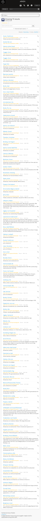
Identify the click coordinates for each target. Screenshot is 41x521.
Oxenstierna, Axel (8, 353)
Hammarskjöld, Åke (8, 286)
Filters (4, 15)
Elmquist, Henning (8, 465)
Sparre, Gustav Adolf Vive (10, 147)
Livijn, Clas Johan (7, 246)
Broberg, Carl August (9, 142)
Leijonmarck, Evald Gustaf (10, 217)
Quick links (31, 5)
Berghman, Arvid (7, 503)
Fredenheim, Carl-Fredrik (10, 418)
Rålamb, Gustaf (7, 131)
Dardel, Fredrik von (8, 240)
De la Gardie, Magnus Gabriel (11, 189)
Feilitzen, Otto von (8, 359)
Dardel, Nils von (7, 42)
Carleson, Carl (7, 327)
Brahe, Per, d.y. (7, 108)
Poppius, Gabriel (7, 402)
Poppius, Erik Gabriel (9, 184)
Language (28, 5)
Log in (36, 5)
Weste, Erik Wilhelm (8, 459)
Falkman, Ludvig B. (8, 234)
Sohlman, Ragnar (8, 482)
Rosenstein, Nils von (8, 377)
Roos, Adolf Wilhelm (8, 227)
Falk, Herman (6, 291)
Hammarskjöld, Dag (8, 371)
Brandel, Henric (7, 258)
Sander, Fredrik (7, 167)
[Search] (24, 9)
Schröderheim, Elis (8, 102)
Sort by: (32, 32)
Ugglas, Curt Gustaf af (9, 211)
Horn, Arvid (6, 252)
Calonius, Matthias (8, 153)
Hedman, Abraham (8, 80)
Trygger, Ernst (7, 52)
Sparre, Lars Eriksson (9, 125)
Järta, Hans (6, 195)
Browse (4, 9)
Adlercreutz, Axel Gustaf (9, 347)
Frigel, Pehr (6, 64)
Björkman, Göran (8, 159)
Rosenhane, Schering (9, 172)
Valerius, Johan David (9, 46)
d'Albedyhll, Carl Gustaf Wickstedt (12, 408)
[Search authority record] (16, 26)
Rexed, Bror (6, 388)
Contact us (3, 514)
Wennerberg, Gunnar (9, 496)
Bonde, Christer (7, 297)
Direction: (21, 32)
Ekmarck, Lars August (9, 365)
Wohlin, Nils (6, 309)
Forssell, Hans (7, 488)
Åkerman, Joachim (8, 74)
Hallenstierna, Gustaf (9, 115)
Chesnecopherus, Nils (9, 453)
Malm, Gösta (6, 446)
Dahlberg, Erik (7, 280)
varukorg (20, 5)
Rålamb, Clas (6, 321)
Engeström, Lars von (8, 303)
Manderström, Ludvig (9, 396)
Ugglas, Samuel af (8, 315)
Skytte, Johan (6, 178)
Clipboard (24, 5)
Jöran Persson (7, 338)
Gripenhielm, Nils (8, 471)
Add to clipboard (38, 36)
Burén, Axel (6, 86)
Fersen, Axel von (7, 477)
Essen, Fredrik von (8, 36)
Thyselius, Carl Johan (8, 137)
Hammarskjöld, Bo (8, 264)
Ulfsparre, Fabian (8, 200)
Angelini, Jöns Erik (8, 430)
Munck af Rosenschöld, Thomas (11, 383)
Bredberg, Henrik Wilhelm (10, 435)
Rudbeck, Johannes (8, 424)
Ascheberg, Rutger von (9, 333)
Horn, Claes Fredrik (8, 92)
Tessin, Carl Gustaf (8, 271)
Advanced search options (20, 28)
